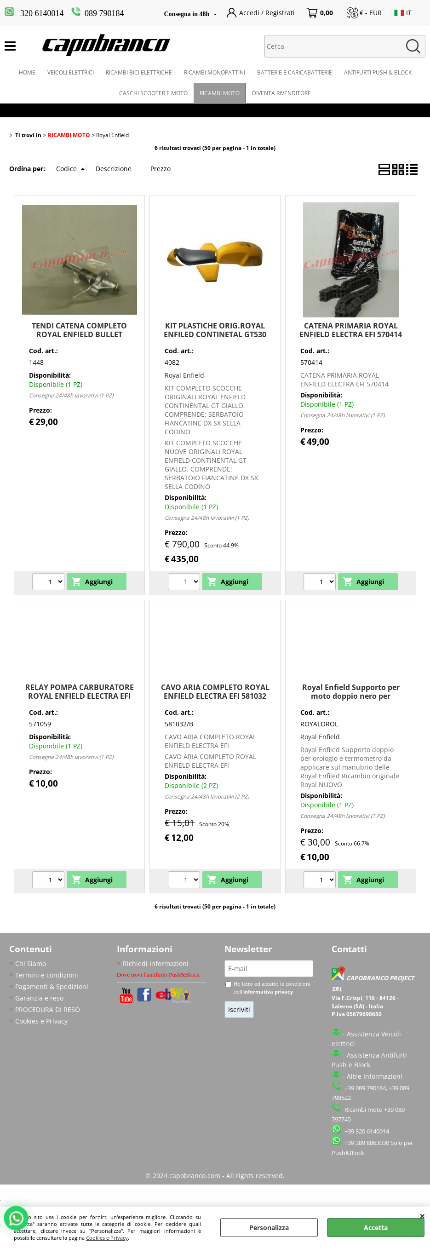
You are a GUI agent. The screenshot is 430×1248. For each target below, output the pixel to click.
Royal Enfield (184, 375)
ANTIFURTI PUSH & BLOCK (378, 72)
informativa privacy (268, 991)
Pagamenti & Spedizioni (51, 986)
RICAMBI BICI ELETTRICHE (139, 72)
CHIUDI (422, 1215)
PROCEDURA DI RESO (47, 1009)
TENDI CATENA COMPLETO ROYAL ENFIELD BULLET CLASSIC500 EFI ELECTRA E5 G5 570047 (79, 339)
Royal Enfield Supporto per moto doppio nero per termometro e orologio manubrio (351, 700)
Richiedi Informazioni (156, 963)
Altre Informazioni (374, 1076)
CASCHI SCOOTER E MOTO (153, 93)
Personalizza (269, 1227)
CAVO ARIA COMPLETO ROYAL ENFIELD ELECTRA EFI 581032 (215, 691)
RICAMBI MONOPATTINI (214, 72)
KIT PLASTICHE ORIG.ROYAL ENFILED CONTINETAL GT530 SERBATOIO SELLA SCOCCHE (215, 335)
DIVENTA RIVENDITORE (281, 93)
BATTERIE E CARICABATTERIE (294, 72)
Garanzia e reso (39, 998)
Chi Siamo (30, 963)
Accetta (376, 1227)
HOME (27, 72)
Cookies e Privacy (107, 1237)
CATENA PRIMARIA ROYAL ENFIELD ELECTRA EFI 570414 (350, 330)
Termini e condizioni (46, 975)
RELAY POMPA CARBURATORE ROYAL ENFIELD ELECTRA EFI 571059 (79, 696)
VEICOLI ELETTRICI (70, 72)
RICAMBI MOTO (220, 93)
